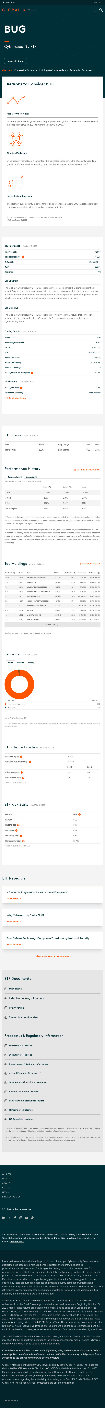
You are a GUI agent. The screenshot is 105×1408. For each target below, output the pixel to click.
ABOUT (6, 1183)
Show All (53, 625)
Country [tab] (31, 662)
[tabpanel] (52, 495)
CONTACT (7, 1188)
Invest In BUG (15, 60)
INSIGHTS (7, 1179)
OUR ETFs (7, 1174)
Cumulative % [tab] (31, 477)
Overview (7, 70)
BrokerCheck (17, 1241)
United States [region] (10, 2)
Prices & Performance (25, 70)
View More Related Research (51, 956)
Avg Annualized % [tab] (15, 477)
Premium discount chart (87, 470)
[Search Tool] (101, 10)
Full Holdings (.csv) (91, 564)
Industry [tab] (20, 662)
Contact (95, 2)
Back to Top (11, 1400)
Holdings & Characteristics (53, 70)
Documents (88, 70)
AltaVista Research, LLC (18, 718)
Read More (12, 898)
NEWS (5, 1192)
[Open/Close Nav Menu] (95, 10)
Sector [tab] (10, 662)
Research (75, 70)
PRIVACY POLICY (11, 1197)
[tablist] (52, 477)
